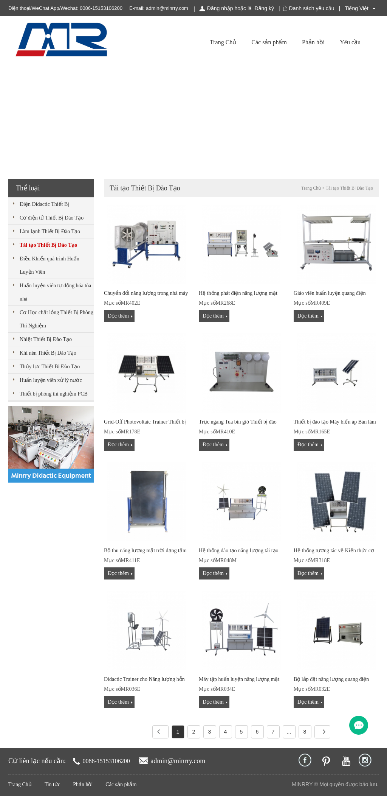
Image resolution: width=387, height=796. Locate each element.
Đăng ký (264, 8)
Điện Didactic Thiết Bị (44, 204)
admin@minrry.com (167, 8)
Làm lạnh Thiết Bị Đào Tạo (50, 231)
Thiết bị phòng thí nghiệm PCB (54, 394)
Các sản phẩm (269, 42)
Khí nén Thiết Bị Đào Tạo (48, 353)
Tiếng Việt (356, 8)
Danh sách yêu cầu (311, 8)
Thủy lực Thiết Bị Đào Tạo (50, 366)
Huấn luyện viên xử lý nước (51, 380)
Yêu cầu (350, 42)
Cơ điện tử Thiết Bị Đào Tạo (52, 218)
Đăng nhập (220, 8)
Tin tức (52, 784)
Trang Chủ (223, 42)
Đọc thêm (118, 316)
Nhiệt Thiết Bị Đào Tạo (46, 339)
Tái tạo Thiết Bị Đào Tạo (48, 245)
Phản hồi (313, 42)
